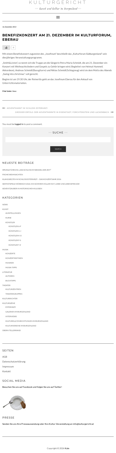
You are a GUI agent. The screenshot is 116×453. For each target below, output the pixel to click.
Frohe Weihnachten (12, 174)
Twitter (57, 387)
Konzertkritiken (14, 258)
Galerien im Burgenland (17, 312)
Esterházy (10, 307)
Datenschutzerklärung (13, 361)
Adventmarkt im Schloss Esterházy (27, 108)
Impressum (8, 366)
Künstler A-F (15, 226)
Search (58, 149)
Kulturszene (8, 303)
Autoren (9, 276)
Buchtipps (10, 280)
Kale (67, 448)
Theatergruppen (13, 294)
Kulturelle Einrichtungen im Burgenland (26, 321)
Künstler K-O (15, 235)
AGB (4, 356)
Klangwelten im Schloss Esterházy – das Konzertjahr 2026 (31, 179)
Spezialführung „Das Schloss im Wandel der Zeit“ (26, 170)
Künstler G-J (15, 231)
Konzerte (10, 253)
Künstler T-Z (15, 245)
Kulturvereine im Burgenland (20, 326)
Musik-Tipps (11, 267)
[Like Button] (6, 47)
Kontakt (6, 371)
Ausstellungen (13, 213)
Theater (6, 285)
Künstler (10, 222)
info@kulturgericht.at (83, 424)
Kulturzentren (13, 289)
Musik (5, 249)
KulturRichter (9, 298)
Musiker (9, 263)
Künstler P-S (15, 240)
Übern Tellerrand (11, 330)
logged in (19, 124)
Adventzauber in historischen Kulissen (22, 188)
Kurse (8, 218)
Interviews (11, 316)
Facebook (27, 387)
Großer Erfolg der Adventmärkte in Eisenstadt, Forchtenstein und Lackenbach (62, 112)
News (14, 91)
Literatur (7, 272)
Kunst (5, 209)
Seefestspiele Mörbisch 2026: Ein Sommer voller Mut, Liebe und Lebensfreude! (41, 184)
